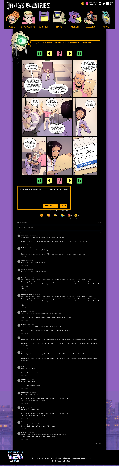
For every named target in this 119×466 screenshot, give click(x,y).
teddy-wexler (50, 206)
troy (64, 206)
